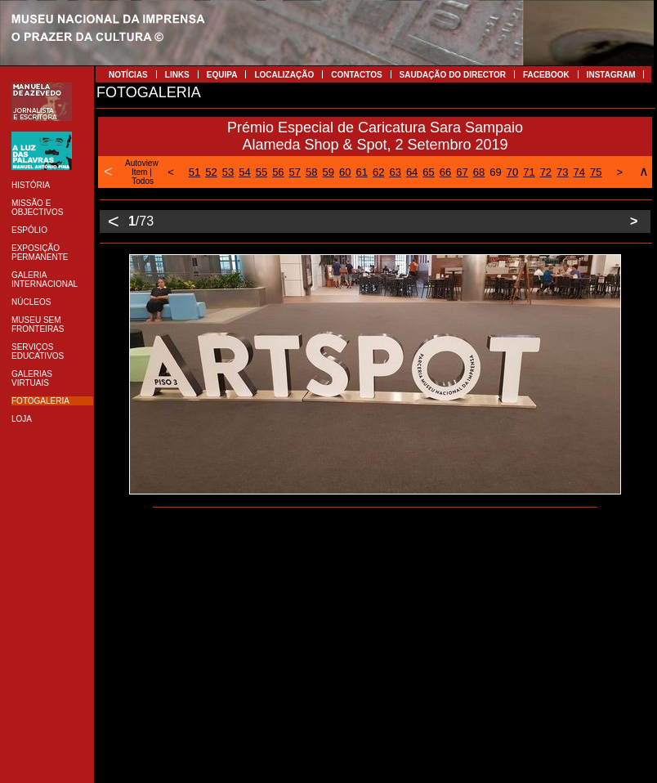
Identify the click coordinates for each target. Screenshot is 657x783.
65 (428, 172)
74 (579, 172)
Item (139, 172)
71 (528, 172)
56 (278, 172)
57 (295, 172)
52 (211, 172)
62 (378, 172)
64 (412, 172)
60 (345, 172)
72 (546, 172)
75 (595, 172)
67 (461, 172)
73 (562, 172)
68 (479, 172)
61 (361, 172)
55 (261, 172)
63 (394, 172)
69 (495, 172)
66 (445, 172)
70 (512, 172)
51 (194, 172)
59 (328, 172)
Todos (143, 181)
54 (244, 172)
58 (311, 172)
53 (228, 172)
